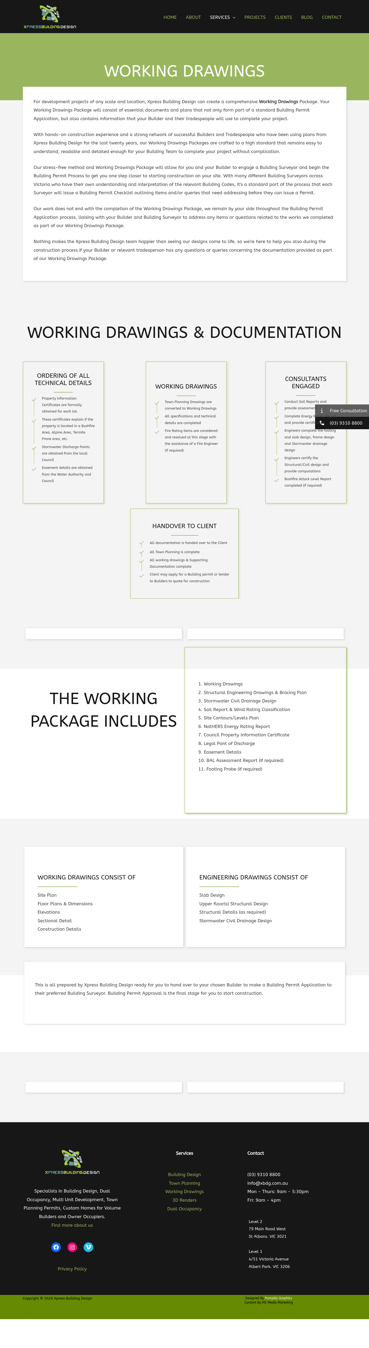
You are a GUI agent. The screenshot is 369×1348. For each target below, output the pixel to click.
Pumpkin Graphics (278, 1297)
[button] (232, 17)
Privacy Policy (72, 1268)
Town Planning (184, 1183)
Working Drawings (184, 1191)
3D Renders (184, 1200)
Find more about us (72, 1224)
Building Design (184, 1174)
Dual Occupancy (184, 1208)
